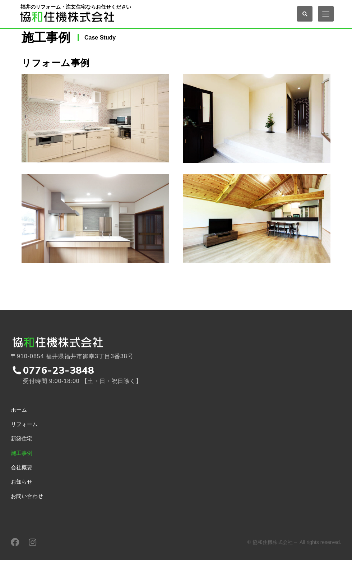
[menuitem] (88, 424)
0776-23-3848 (59, 382)
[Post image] (95, 127)
